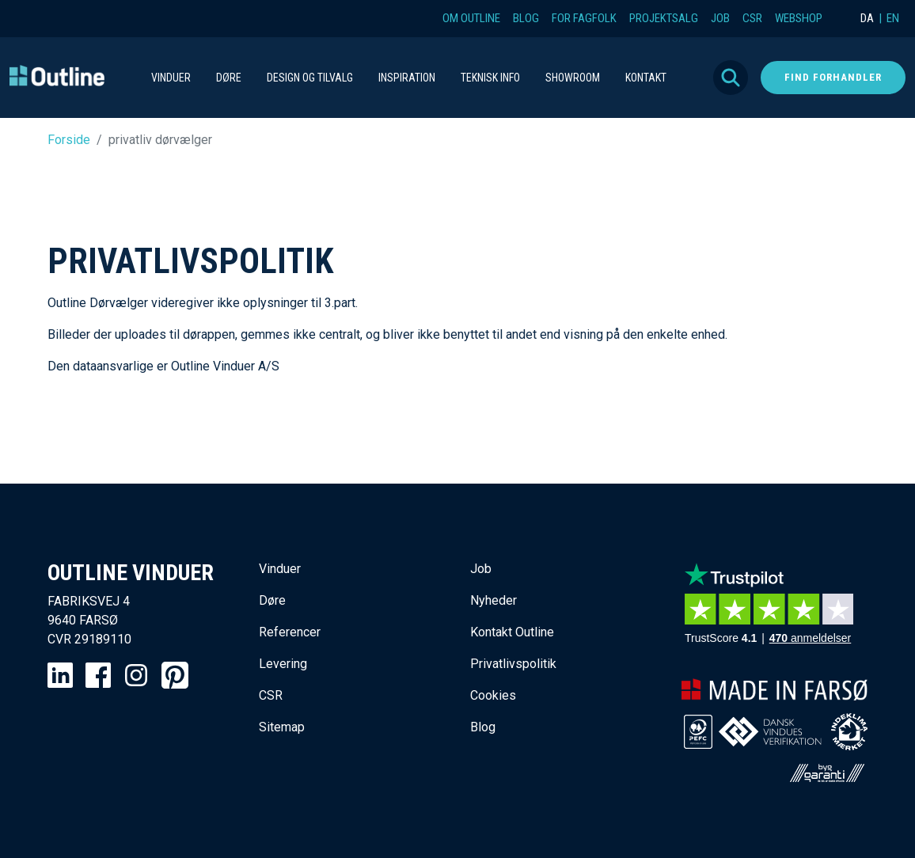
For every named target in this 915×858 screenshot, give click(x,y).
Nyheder (493, 600)
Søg (730, 77)
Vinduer (280, 568)
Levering (283, 663)
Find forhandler (833, 77)
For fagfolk (584, 18)
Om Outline (471, 18)
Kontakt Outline (512, 632)
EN (893, 18)
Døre (272, 600)
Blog (526, 18)
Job (720, 18)
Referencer (290, 632)
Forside (68, 139)
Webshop (798, 18)
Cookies (493, 695)
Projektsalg (663, 18)
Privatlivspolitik (513, 663)
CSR (752, 18)
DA (867, 18)
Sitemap (282, 727)
